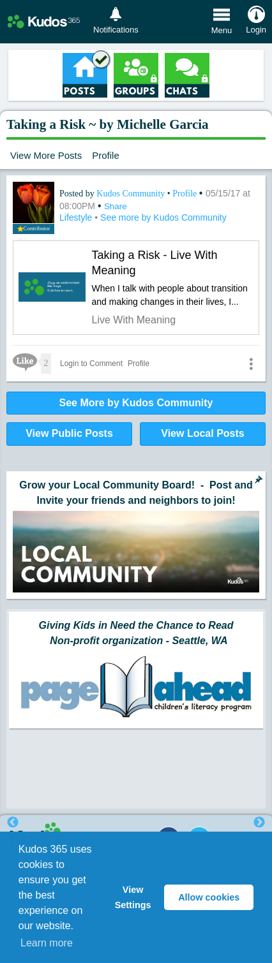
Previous (12, 822)
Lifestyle (76, 217)
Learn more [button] (46, 942)
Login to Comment (91, 363)
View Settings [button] (133, 897)
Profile (105, 155)
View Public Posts (69, 433)
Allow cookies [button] (208, 897)
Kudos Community (131, 193)
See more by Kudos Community (163, 217)
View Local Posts (202, 433)
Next (259, 822)
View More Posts (46, 155)
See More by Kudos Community (136, 402)
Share (115, 206)
